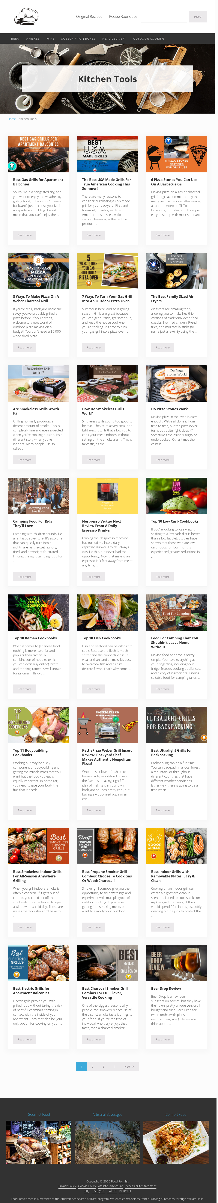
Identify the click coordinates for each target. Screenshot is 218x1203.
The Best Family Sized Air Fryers (173, 300)
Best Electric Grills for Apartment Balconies (32, 994)
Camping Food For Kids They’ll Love (33, 525)
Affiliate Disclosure (110, 1187)
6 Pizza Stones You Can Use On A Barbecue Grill (175, 183)
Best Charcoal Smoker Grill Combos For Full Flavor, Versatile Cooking (106, 996)
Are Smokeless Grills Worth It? (37, 413)
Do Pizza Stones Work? (171, 411)
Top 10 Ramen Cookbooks (36, 640)
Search (198, 17)
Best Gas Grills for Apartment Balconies (32, 183)
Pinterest (125, 1192)
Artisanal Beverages (107, 1115)
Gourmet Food (39, 1115)
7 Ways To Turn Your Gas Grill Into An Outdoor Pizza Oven (106, 303)
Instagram (98, 1192)
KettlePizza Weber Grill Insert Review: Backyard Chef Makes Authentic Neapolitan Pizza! (104, 760)
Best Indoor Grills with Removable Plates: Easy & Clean (174, 879)
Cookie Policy (87, 1187)
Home (12, 121)
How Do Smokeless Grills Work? (104, 413)
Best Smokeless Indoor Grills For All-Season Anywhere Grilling (33, 879)
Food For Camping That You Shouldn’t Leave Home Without (176, 645)
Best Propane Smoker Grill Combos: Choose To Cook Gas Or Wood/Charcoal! (105, 879)
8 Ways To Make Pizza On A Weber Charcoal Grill (37, 300)
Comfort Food (176, 1115)
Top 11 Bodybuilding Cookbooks (31, 755)
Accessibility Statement (140, 1187)
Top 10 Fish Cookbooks (102, 640)
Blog (86, 1192)
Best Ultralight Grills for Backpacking (172, 755)
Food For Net (120, 1183)
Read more (27, 237)
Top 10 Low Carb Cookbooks (166, 525)
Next (127, 1070)
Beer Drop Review (167, 992)
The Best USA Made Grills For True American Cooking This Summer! (107, 186)
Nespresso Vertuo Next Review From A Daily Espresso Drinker (103, 528)
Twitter (112, 1192)
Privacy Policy (67, 1187)
